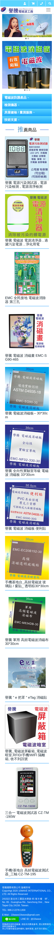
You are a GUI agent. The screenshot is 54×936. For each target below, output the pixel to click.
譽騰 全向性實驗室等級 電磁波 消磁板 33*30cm (26, 473)
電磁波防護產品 (16, 97)
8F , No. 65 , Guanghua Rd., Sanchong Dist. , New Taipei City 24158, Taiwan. (25, 902)
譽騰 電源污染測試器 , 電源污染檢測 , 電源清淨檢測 (26, 184)
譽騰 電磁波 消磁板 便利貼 (25, 528)
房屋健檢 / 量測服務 (19, 112)
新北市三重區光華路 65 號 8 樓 (26, 899)
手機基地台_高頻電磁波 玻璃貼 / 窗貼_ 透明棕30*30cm (27, 584)
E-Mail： (6, 915)
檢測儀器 (11, 105)
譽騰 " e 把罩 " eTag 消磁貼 (26, 697)
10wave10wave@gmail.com (25, 915)
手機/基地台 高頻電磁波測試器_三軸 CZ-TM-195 (26, 872)
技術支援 (11, 120)
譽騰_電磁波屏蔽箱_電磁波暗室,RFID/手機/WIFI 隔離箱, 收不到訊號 (26, 755)
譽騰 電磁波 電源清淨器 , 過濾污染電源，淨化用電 (26, 242)
